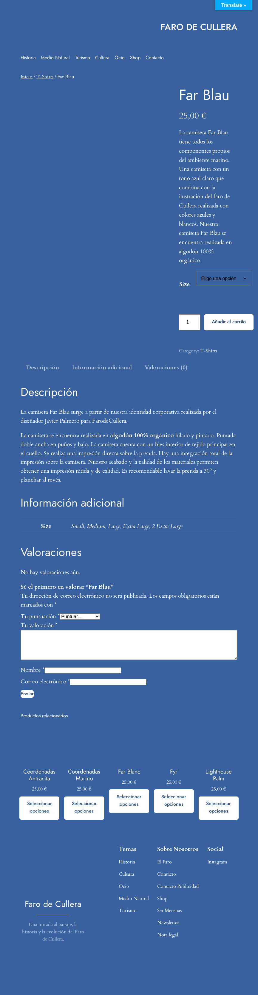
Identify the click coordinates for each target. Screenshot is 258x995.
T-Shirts (44, 77)
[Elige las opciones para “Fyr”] (174, 801)
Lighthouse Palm (219, 775)
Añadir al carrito (229, 321)
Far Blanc (129, 771)
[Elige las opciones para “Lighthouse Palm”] (219, 808)
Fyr (173, 771)
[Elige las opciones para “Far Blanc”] (129, 801)
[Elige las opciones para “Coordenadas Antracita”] (39, 808)
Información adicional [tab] (102, 367)
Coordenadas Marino (84, 775)
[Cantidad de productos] (189, 322)
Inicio (27, 77)
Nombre (32, 670)
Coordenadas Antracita (39, 775)
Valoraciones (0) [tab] (166, 367)
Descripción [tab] (42, 367)
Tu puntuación (40, 616)
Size (184, 284)
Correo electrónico (45, 681)
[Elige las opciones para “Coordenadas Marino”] (84, 808)
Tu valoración (39, 625)
